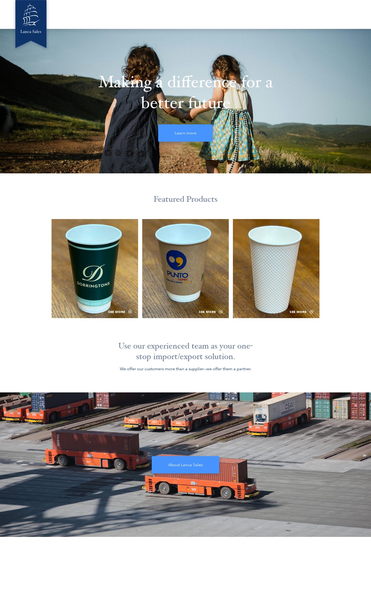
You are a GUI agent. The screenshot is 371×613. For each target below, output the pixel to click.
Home (162, 14)
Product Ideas (288, 14)
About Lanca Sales (185, 464)
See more (120, 312)
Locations (257, 14)
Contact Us (352, 14)
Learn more (185, 133)
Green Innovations (221, 14)
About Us (186, 14)
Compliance (321, 14)
